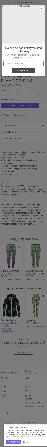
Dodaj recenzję (23, 352)
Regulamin (29, 399)
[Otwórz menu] (3, 9)
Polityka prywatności (27, 422)
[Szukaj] (28, 9)
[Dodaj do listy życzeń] (19, 247)
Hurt (3, 395)
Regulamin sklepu (8, 422)
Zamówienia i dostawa (34, 406)
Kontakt (27, 395)
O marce (5, 391)
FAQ (26, 391)
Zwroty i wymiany (32, 402)
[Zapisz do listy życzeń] (43, 105)
